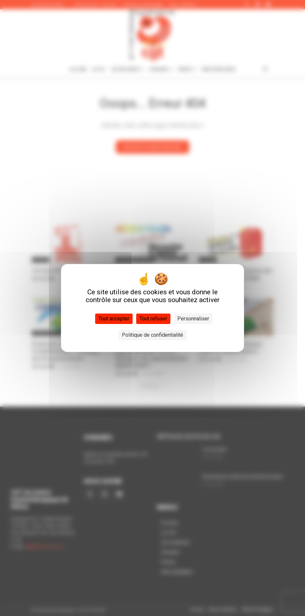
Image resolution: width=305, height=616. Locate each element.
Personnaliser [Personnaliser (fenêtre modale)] (193, 319)
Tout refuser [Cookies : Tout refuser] (153, 319)
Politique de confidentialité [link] (152, 335)
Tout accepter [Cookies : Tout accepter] (113, 319)
